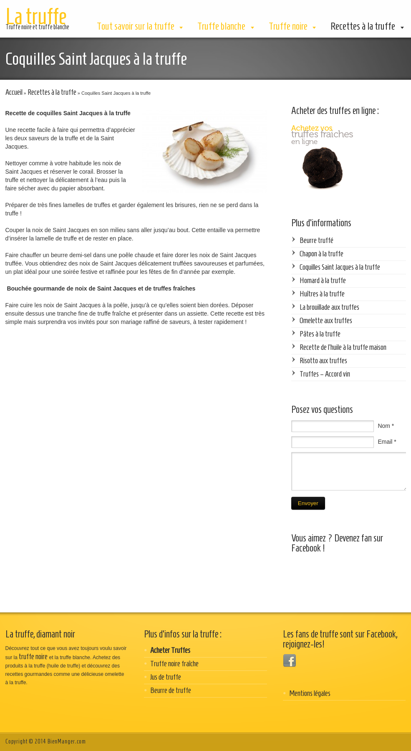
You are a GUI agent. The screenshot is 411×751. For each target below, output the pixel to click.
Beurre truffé (316, 240)
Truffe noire (288, 26)
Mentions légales (309, 693)
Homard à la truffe (323, 280)
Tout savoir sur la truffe (135, 26)
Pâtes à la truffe (320, 333)
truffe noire (33, 656)
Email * (387, 441)
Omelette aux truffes (326, 320)
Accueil (14, 92)
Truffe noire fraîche (174, 663)
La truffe (35, 16)
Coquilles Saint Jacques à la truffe (340, 267)
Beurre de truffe (170, 690)
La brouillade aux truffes (329, 307)
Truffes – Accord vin (325, 373)
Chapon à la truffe (321, 253)
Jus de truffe (165, 677)
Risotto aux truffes (323, 360)
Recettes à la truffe (362, 26)
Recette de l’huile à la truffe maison (343, 347)
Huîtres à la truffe (322, 293)
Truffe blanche (221, 26)
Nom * (386, 425)
